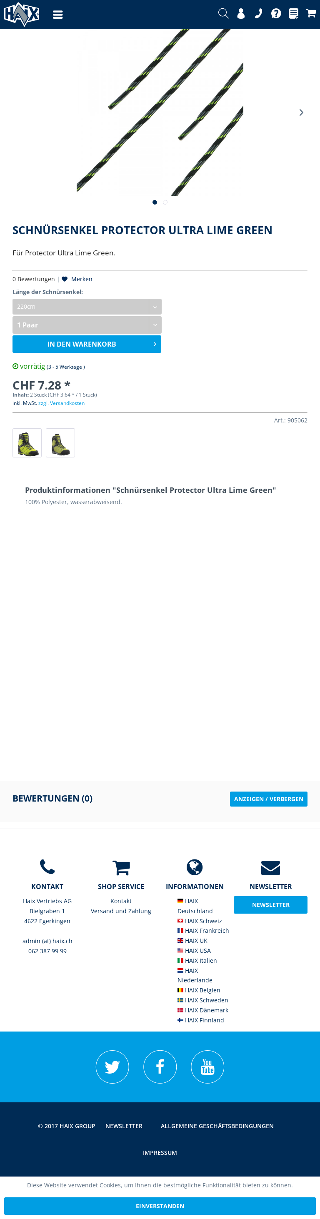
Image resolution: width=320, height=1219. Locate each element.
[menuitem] (49, 14)
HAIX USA (194, 950)
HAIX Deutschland (195, 906)
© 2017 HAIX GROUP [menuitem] (66, 1126)
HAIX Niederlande (195, 975)
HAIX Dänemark (203, 1010)
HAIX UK (193, 940)
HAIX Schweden (203, 1000)
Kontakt (121, 901)
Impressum (160, 1153)
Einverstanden (160, 1206)
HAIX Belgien (199, 990)
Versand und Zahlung (121, 911)
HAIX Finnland (201, 1020)
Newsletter (123, 1126)
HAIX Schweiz (200, 921)
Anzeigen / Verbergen (268, 799)
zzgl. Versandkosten (61, 403)
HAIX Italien (197, 960)
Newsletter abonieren (271, 907)
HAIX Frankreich (203, 930)
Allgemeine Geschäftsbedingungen (217, 1126)
